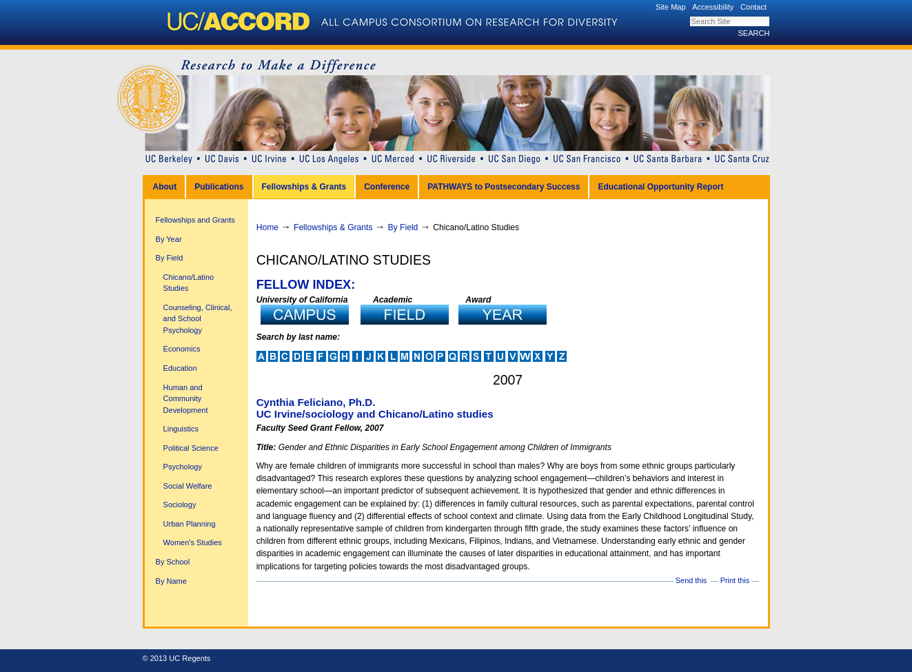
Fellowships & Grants (304, 187)
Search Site (689, 16)
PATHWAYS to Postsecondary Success (503, 187)
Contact (753, 7)
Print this (734, 580)
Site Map (671, 7)
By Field (403, 227)
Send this (691, 580)
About (165, 187)
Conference (386, 187)
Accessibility (712, 7)
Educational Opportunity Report (660, 187)
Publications (218, 187)
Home (267, 227)
